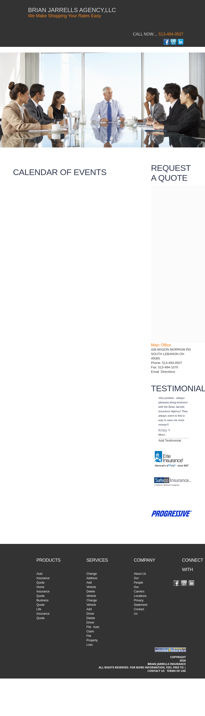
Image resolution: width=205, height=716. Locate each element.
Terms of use (176, 671)
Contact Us (155, 671)
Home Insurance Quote (43, 591)
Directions (168, 372)
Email (156, 372)
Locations (140, 596)
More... (163, 434)
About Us (140, 573)
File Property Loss (92, 640)
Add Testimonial (170, 440)
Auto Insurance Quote (43, 578)
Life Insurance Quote (43, 614)
